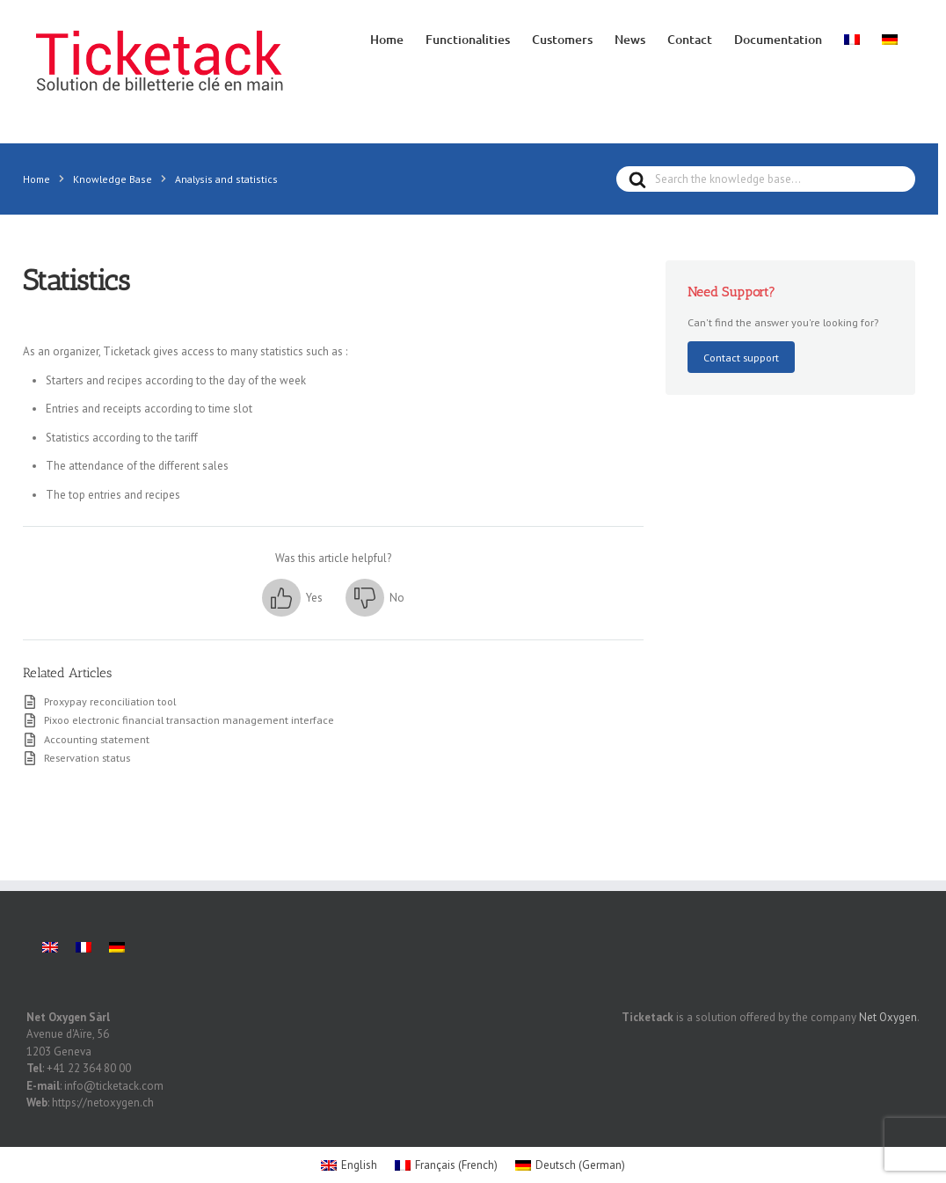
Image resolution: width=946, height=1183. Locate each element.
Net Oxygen (888, 990)
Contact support (741, 357)
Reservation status (87, 757)
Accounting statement (96, 739)
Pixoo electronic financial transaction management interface (189, 719)
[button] (292, 598)
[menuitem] (852, 38)
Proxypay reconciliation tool (110, 701)
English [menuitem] (359, 1138)
